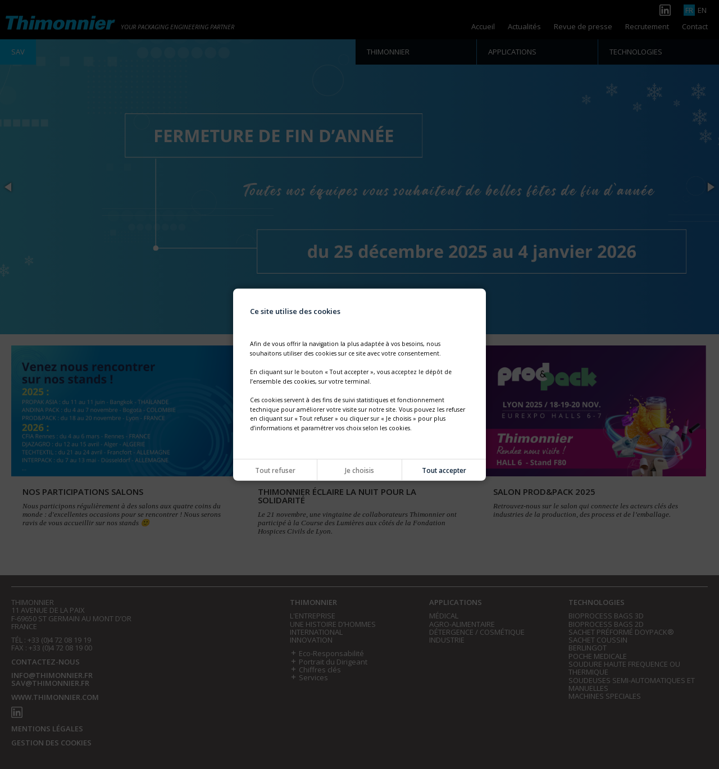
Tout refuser (275, 470)
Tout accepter (444, 470)
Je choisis (359, 470)
